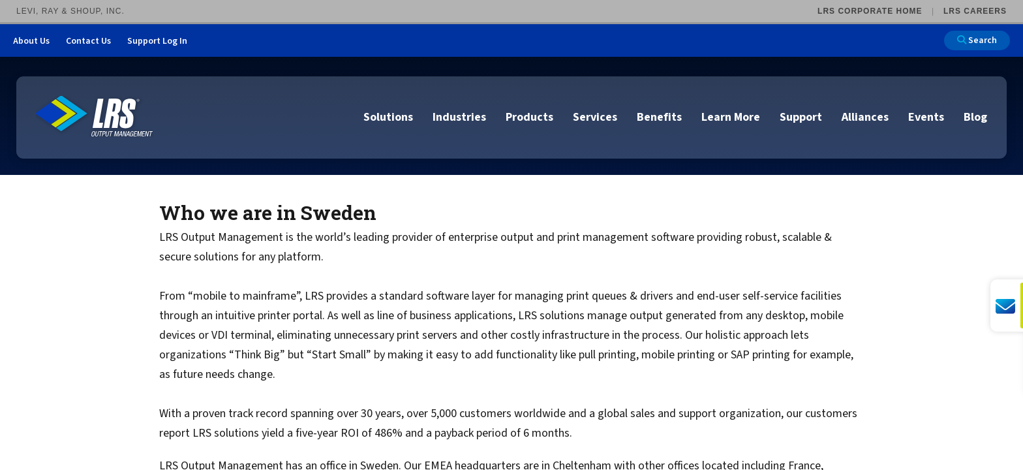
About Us (31, 41)
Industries (459, 117)
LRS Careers (975, 11)
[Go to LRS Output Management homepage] (94, 116)
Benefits (659, 117)
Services (595, 117)
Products (529, 117)
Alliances (865, 117)
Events (926, 117)
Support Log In (157, 41)
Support (801, 117)
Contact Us (88, 41)
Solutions (388, 117)
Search (977, 40)
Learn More (730, 117)
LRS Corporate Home (869, 11)
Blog (975, 117)
